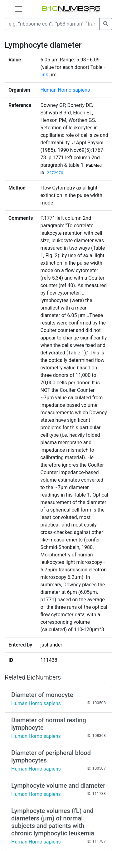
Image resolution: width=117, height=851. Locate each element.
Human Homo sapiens (65, 90)
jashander (51, 645)
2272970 (55, 173)
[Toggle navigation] (18, 9)
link (44, 75)
